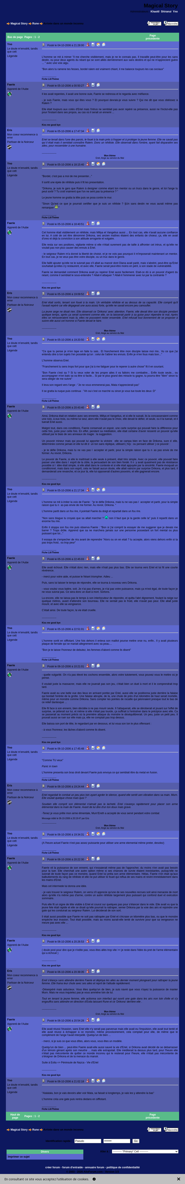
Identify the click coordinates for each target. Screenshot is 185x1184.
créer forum (52, 1167)
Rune (35, 23)
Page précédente (153, 37)
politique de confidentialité (123, 1167)
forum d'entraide (72, 1167)
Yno (175, 11)
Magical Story (18, 23)
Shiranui (166, 11)
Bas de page (15, 37)
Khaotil (155, 11)
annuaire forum (94, 1167)
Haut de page (15, 1116)
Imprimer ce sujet (18, 1156)
